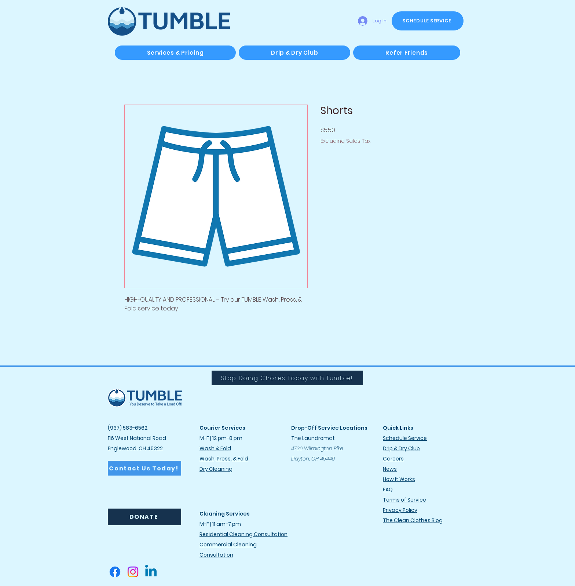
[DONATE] (144, 517)
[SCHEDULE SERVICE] (428, 20)
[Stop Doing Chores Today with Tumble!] (287, 378)
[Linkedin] (151, 572)
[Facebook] (115, 572)
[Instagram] (133, 572)
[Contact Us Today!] (144, 468)
